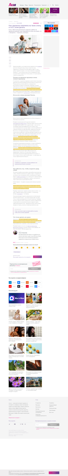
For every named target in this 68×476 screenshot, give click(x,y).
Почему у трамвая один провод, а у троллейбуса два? (34, 389)
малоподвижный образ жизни (20, 123)
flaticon (15, 435)
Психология (37, 5)
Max (37, 286)
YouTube (12, 286)
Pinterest (29, 286)
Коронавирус (17, 252)
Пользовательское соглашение (40, 411)
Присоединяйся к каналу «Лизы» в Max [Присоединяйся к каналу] (15, 305)
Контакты (38, 407)
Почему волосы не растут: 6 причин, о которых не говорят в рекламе (23, 16)
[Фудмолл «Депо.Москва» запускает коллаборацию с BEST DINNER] (17, 331)
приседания (20, 193)
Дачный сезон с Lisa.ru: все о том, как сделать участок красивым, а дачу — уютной (44, 16)
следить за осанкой (21, 176)
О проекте (38, 403)
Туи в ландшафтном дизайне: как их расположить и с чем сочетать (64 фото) (16, 373)
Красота (31, 5)
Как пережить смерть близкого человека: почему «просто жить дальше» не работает (34, 340)
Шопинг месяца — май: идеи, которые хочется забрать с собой (33, 323)
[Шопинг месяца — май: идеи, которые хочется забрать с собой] (34, 315)
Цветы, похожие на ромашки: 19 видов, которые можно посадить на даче (16, 390)
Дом (49, 5)
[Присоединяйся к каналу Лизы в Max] (17, 298)
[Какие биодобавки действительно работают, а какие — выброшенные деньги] (34, 10)
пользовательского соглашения (33, 271)
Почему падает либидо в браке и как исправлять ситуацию (16, 322)
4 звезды (37, 23)
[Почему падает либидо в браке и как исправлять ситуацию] (17, 315)
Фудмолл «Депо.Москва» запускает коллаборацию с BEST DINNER (15, 340)
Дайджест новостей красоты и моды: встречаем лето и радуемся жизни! (33, 306)
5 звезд (38, 23)
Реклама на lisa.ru (46, 68)
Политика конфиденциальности (41, 415)
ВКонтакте (21, 282)
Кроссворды (52, 410)
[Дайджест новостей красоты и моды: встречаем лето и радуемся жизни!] (34, 298)
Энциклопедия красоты (53, 405)
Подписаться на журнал (14, 417)
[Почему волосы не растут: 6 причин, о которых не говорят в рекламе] (24, 10)
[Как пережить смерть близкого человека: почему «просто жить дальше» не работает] (34, 331)
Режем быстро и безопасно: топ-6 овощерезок (33, 355)
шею (36, 135)
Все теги (51, 412)
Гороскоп (44, 5)
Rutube (37, 282)
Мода (26, 5)
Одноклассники (29, 282)
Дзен (20, 286)
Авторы (37, 409)
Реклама (38, 405)
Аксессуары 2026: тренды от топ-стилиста (13, 15)
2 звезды (35, 23)
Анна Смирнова (12, 23)
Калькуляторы (52, 408)
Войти (57, 5)
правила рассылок (24, 272)
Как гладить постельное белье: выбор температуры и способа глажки (16, 356)
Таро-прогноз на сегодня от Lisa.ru (53, 15)
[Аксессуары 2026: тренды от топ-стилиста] (13, 10)
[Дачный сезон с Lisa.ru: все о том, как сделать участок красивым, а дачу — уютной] (44, 10)
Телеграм (12, 282)
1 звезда (33, 23)
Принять (54, 472)
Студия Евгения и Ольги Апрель (18, 434)
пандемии (39, 66)
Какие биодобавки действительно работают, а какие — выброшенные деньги (33, 16)
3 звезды (36, 23)
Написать (38, 256)
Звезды (22, 5)
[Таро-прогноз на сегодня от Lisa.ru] (55, 10)
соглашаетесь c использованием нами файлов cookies (34, 473)
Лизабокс (51, 403)
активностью (27, 92)
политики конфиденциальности (15, 272)
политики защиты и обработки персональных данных (28, 474)
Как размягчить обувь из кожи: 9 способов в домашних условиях (34, 373)
